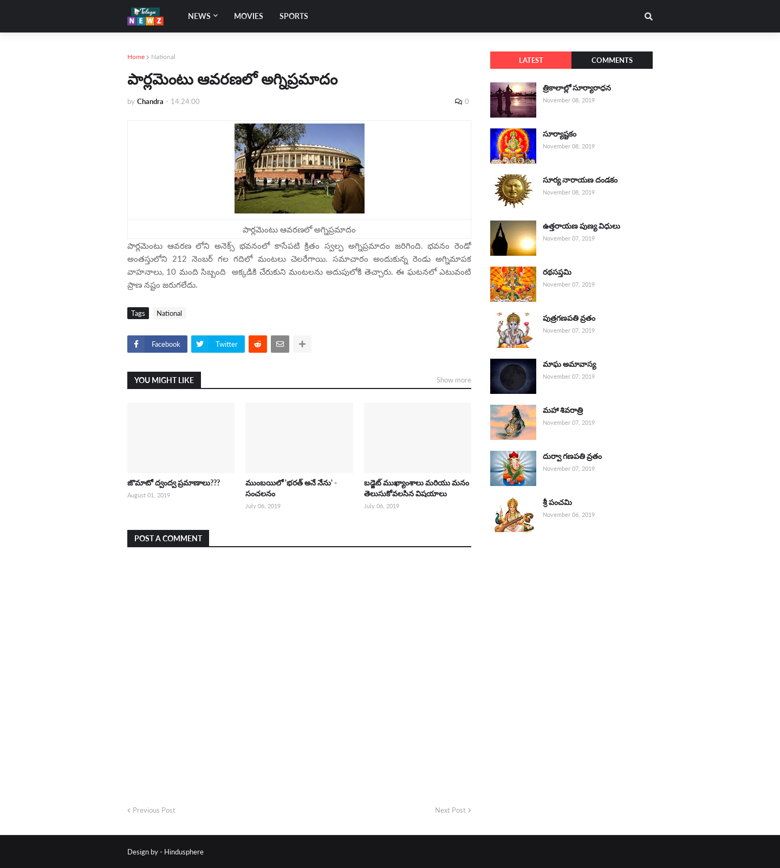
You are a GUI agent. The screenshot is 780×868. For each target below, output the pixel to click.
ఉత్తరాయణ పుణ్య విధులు (581, 225)
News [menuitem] (199, 16)
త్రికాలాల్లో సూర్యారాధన (577, 87)
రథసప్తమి (557, 271)
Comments (612, 60)
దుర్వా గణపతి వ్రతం (572, 456)
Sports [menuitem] (294, 16)
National (163, 57)
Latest (531, 60)
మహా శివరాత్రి (563, 409)
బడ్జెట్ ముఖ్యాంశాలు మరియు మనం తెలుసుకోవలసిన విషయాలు (416, 488)
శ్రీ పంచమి (557, 502)
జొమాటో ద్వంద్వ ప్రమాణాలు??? (173, 482)
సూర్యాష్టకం (559, 133)
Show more (454, 379)
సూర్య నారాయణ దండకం (580, 179)
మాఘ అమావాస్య (569, 363)
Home (136, 57)
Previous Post (154, 810)
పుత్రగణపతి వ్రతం (569, 317)
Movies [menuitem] (248, 16)
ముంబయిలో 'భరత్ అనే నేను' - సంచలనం (291, 488)
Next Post (450, 810)
